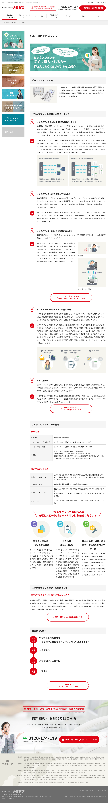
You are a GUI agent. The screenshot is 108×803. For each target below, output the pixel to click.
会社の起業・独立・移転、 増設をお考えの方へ (13, 106)
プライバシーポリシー (88, 791)
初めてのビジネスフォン (10, 16)
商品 (83, 16)
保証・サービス (101, 3)
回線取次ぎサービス (54, 16)
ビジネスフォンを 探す (24, 16)
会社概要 (90, 3)
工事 (98, 16)
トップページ (6, 22)
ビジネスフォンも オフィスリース (11, 119)
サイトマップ (102, 791)
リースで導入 (39, 16)
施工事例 (69, 16)
